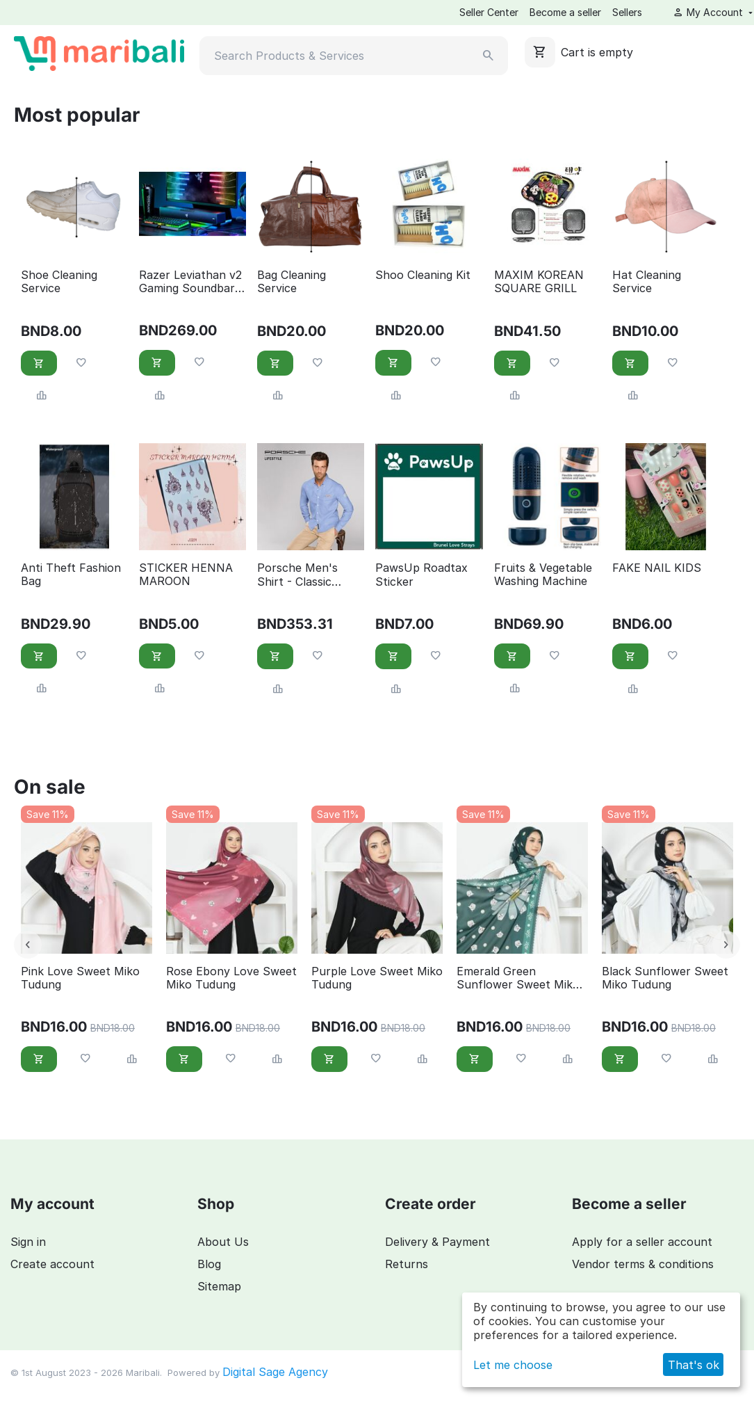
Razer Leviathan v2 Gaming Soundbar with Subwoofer (190, 282)
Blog (209, 1264)
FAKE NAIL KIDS (656, 568)
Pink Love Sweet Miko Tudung (80, 977)
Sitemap (219, 1286)
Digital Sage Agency (275, 1372)
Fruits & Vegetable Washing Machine (543, 574)
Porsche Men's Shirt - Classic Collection (297, 574)
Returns (406, 1264)
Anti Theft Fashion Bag (71, 574)
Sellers (627, 12)
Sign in (28, 1242)
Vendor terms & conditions (643, 1264)
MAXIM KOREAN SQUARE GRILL (539, 282)
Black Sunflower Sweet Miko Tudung (665, 977)
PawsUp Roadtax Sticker (421, 574)
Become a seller (565, 12)
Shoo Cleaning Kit (422, 275)
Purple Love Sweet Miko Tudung (377, 977)
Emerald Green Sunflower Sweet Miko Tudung (518, 977)
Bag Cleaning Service (291, 282)
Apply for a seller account (642, 1242)
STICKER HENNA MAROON (186, 574)
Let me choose (512, 1365)
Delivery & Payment (437, 1242)
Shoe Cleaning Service (59, 282)
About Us (223, 1242)
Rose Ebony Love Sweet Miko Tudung (231, 977)
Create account (52, 1264)
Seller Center (488, 12)
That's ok (693, 1365)
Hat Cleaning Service (646, 282)
